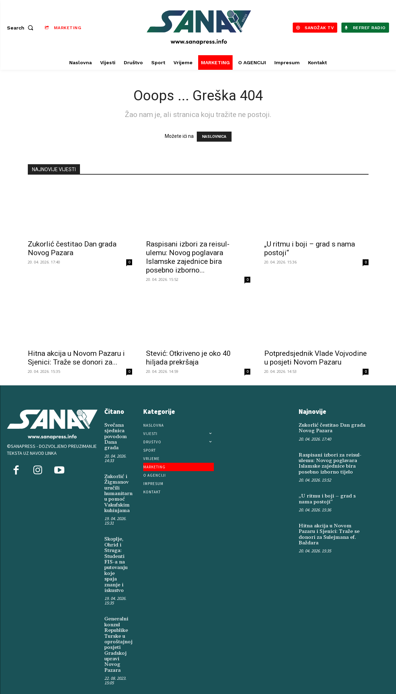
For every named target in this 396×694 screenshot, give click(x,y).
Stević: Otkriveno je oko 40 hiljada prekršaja (188, 357)
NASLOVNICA (214, 136)
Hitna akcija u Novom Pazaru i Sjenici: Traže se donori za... (76, 357)
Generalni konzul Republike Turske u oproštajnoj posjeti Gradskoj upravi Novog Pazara (117, 635)
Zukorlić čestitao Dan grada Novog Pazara (72, 248)
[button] (21, 27)
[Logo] (199, 27)
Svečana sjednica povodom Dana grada (114, 436)
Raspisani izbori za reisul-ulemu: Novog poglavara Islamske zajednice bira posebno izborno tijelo (328, 462)
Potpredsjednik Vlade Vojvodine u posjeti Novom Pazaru (315, 357)
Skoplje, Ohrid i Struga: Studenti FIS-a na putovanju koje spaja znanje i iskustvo (115, 559)
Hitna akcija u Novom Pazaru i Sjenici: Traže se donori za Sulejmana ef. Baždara (333, 528)
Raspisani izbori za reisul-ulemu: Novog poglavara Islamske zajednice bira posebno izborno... (187, 257)
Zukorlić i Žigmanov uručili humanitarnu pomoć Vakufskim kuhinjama (117, 490)
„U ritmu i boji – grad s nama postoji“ (331, 496)
